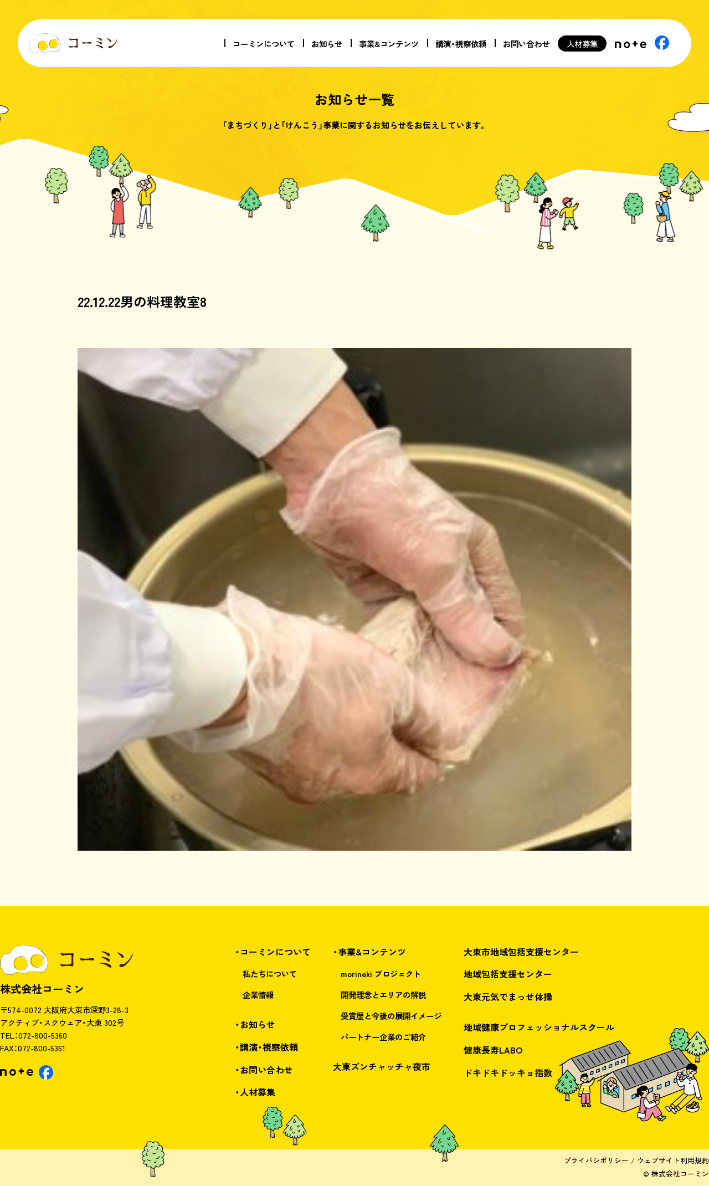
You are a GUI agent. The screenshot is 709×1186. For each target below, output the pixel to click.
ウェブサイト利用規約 (673, 1160)
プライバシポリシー (596, 1160)
